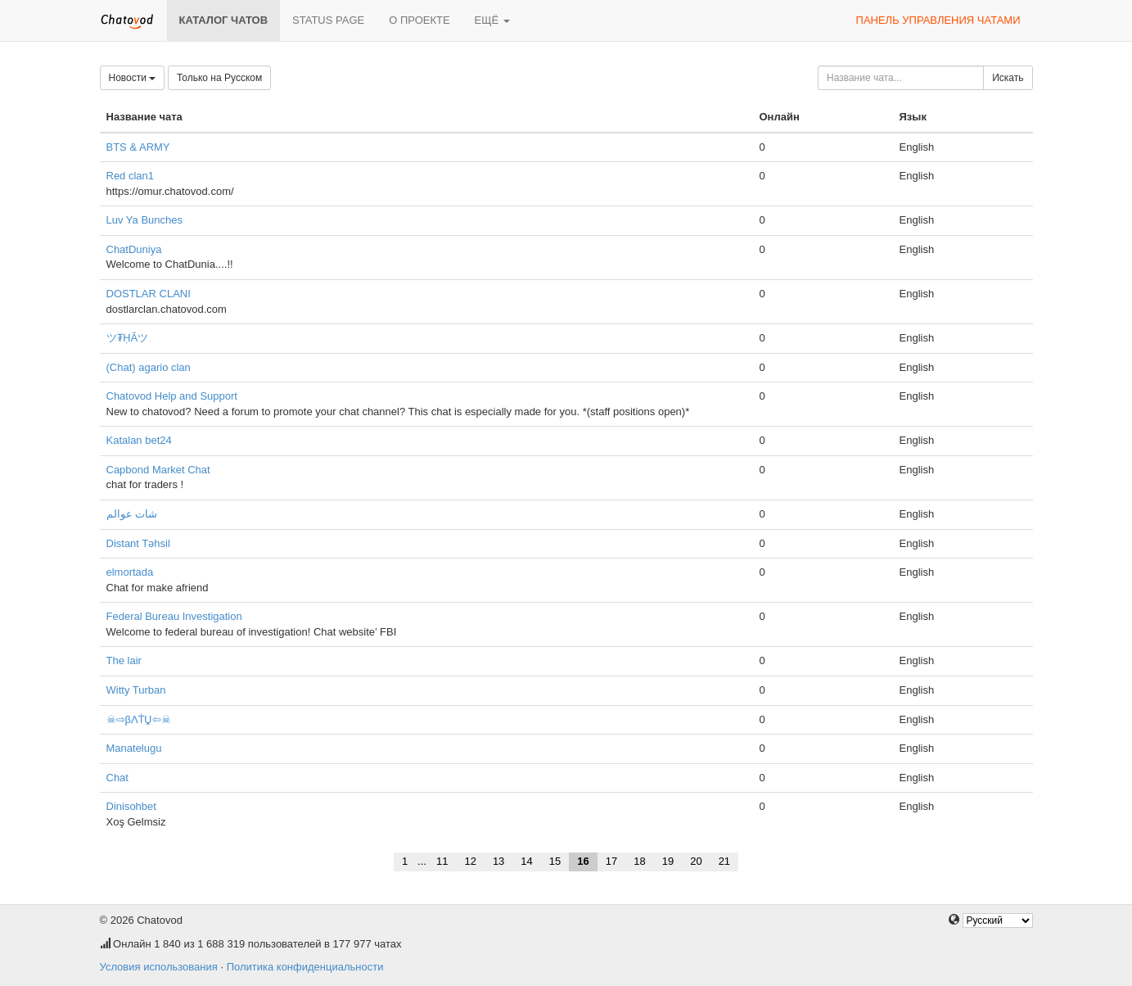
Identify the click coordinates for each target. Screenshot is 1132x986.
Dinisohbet (131, 806)
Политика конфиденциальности (305, 967)
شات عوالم (132, 514)
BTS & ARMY (138, 147)
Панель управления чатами (938, 20)
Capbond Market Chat (158, 470)
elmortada (130, 572)
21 (724, 861)
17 (611, 861)
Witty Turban (136, 690)
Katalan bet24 (139, 440)
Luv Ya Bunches (144, 220)
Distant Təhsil (138, 543)
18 (639, 861)
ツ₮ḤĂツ (127, 338)
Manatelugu (134, 748)
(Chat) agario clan (148, 367)
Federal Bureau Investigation (174, 616)
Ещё (492, 20)
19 (668, 861)
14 (526, 861)
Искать (1007, 78)
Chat (117, 777)
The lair (124, 660)
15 (555, 861)
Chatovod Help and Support (171, 396)
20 (695, 861)
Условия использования (159, 967)
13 (498, 861)
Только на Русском (219, 78)
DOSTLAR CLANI (148, 293)
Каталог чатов (223, 20)
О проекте (419, 20)
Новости (132, 78)
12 (470, 861)
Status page (328, 20)
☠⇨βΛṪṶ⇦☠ (138, 719)
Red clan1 (130, 176)
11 (442, 861)
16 (583, 861)
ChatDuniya (134, 249)
